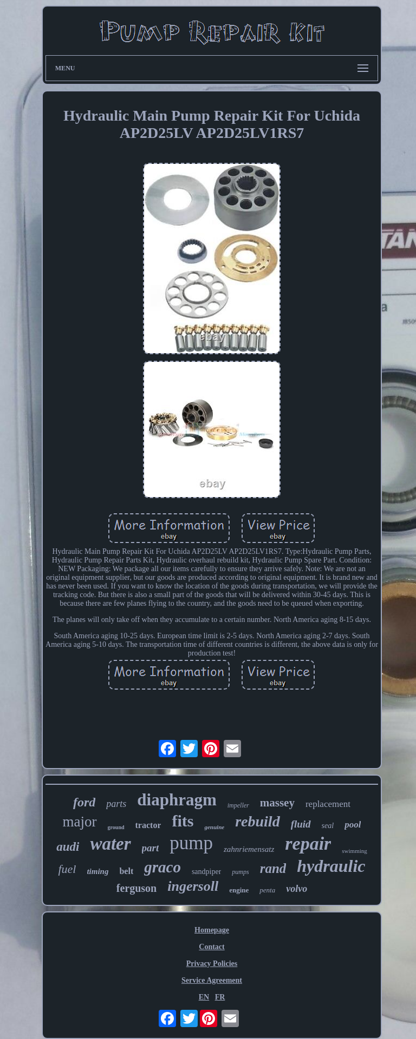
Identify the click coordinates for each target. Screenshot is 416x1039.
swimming (354, 851)
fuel (67, 869)
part (150, 847)
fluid (301, 824)
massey (277, 802)
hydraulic (331, 866)
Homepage (211, 930)
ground (116, 827)
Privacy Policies (211, 963)
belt (126, 871)
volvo (296, 888)
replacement (328, 804)
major (80, 821)
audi (67, 846)
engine (239, 890)
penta (267, 890)
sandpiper (206, 872)
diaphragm (176, 799)
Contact (211, 947)
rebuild (257, 821)
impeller (238, 805)
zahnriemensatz (249, 849)
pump (191, 842)
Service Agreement (211, 980)
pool (352, 824)
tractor (148, 825)
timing (97, 871)
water (110, 843)
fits (182, 821)
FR (220, 997)
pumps (240, 872)
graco (162, 867)
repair (308, 843)
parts (116, 803)
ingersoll (192, 886)
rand (273, 868)
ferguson (136, 888)
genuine (214, 827)
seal (328, 826)
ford (84, 802)
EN (204, 997)
